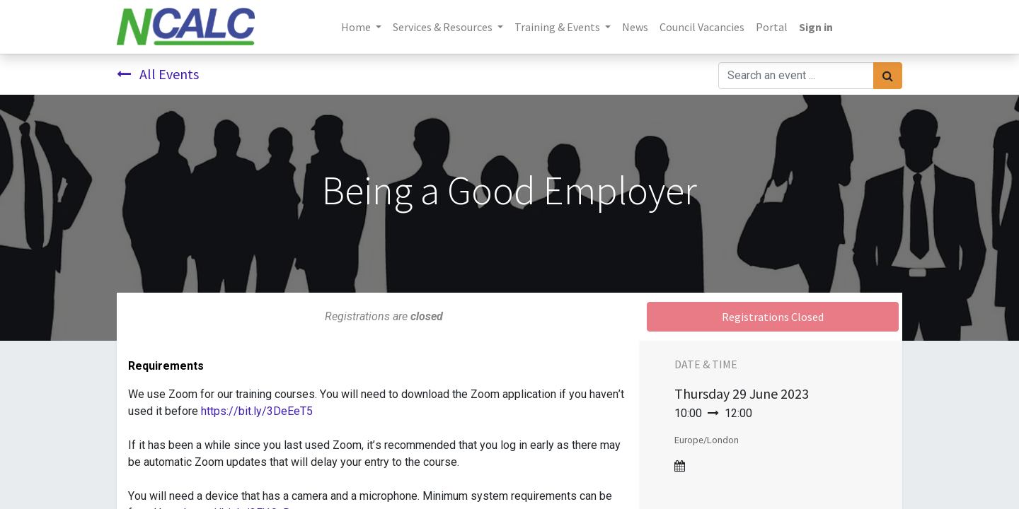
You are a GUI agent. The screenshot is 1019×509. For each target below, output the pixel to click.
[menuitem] (635, 27)
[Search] (887, 75)
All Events (158, 74)
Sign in (816, 27)
